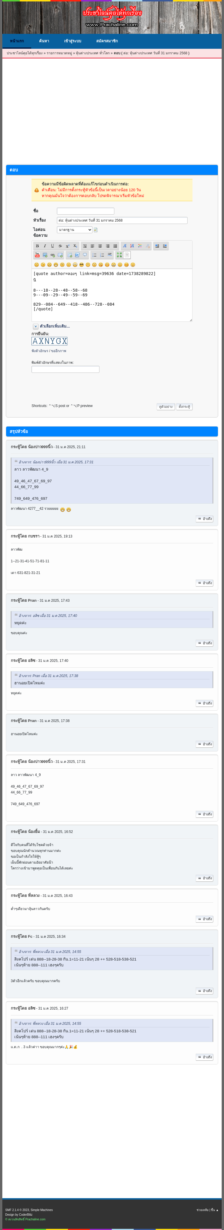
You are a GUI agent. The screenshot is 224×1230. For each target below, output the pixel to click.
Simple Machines (42, 1210)
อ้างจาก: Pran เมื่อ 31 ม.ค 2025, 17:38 (48, 676)
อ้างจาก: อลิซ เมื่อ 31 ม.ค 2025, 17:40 (48, 616)
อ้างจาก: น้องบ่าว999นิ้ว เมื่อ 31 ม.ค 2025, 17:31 (56, 462)
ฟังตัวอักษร (40, 351)
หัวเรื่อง (39, 220)
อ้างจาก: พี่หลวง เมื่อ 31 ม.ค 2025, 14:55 (50, 952)
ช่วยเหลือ (203, 1210)
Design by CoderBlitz (18, 1214)
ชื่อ (35, 211)
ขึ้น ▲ (215, 1210)
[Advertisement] (112, 113)
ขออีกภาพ (58, 351)
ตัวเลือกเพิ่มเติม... (55, 326)
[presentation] (76, 386)
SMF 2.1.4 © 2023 (17, 1210)
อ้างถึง (204, 519)
